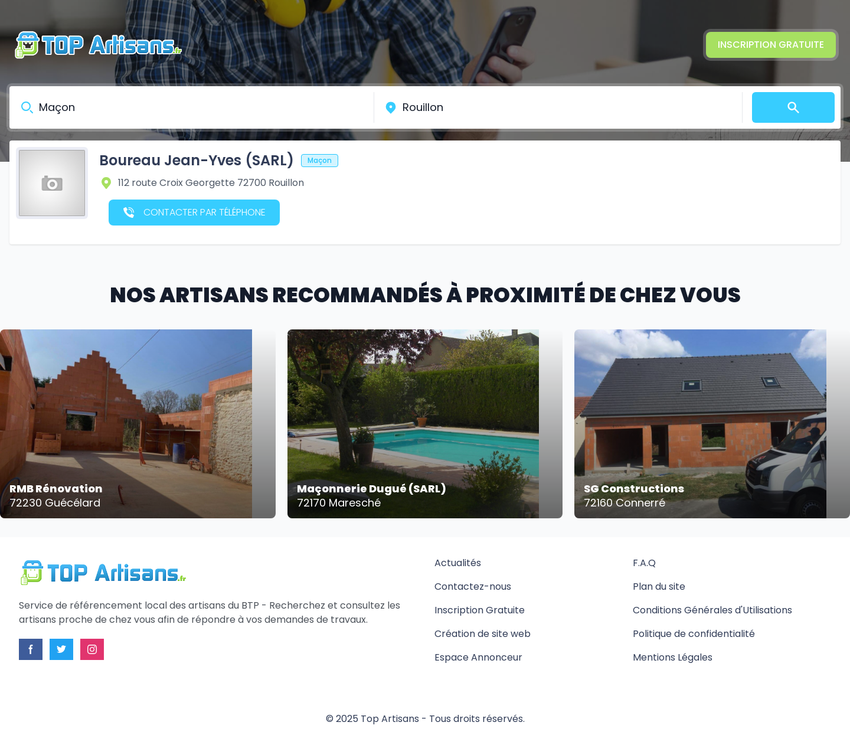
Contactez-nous (472, 586)
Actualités (457, 563)
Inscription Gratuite (771, 44)
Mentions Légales (672, 657)
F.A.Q (644, 563)
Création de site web (482, 634)
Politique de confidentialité (694, 634)
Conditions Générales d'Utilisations (712, 610)
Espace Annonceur (478, 657)
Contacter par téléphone (194, 212)
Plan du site (659, 586)
